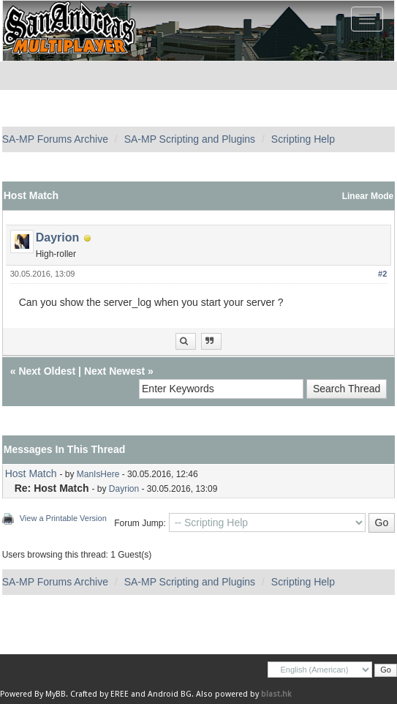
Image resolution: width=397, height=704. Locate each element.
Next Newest (114, 371)
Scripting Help (303, 139)
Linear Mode (368, 196)
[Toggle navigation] (367, 19)
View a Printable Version (63, 518)
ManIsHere (98, 474)
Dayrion (58, 237)
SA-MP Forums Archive (55, 139)
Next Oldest (46, 371)
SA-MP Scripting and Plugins (190, 139)
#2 (382, 273)
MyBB (55, 694)
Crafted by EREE (99, 694)
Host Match (31, 473)
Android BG (170, 694)
